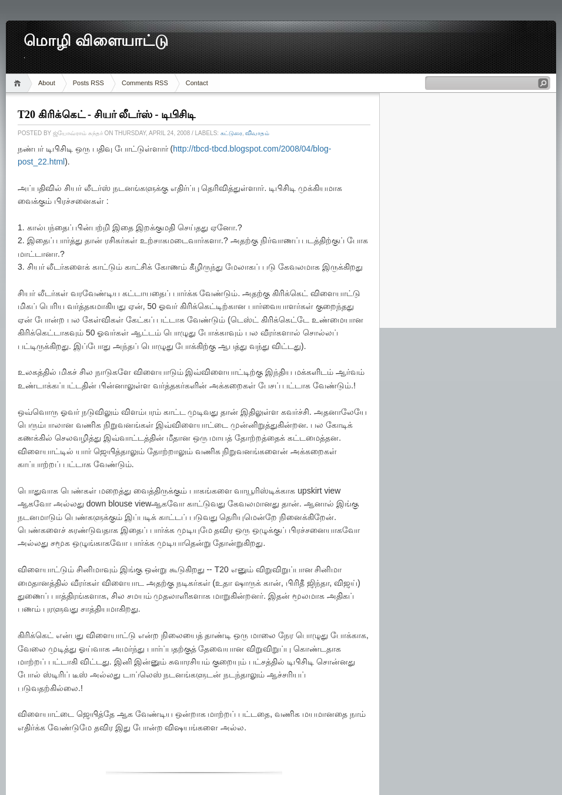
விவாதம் (257, 133)
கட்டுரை (231, 133)
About (46, 82)
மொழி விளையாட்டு (96, 40)
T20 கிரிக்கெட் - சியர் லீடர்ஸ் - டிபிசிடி (106, 114)
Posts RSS (88, 82)
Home (19, 83)
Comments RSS (145, 82)
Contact (197, 82)
